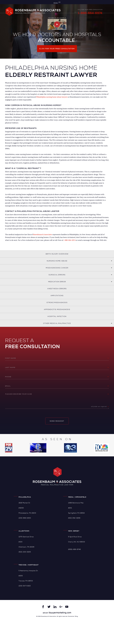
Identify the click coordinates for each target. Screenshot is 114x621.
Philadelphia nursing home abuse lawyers (52, 97)
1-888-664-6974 (90, 13)
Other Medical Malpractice (57, 323)
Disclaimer (71, 616)
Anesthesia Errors (57, 289)
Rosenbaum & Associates (42, 235)
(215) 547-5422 (25, 586)
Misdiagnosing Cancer (57, 268)
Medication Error (57, 282)
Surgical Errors (57, 275)
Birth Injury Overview (57, 254)
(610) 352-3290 (74, 518)
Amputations (57, 296)
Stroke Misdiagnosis (57, 302)
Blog (76, 616)
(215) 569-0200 (25, 518)
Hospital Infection (57, 316)
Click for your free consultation (57, 49)
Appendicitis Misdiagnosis (57, 309)
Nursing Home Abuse (57, 261)
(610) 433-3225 (25, 552)
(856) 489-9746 (74, 549)
